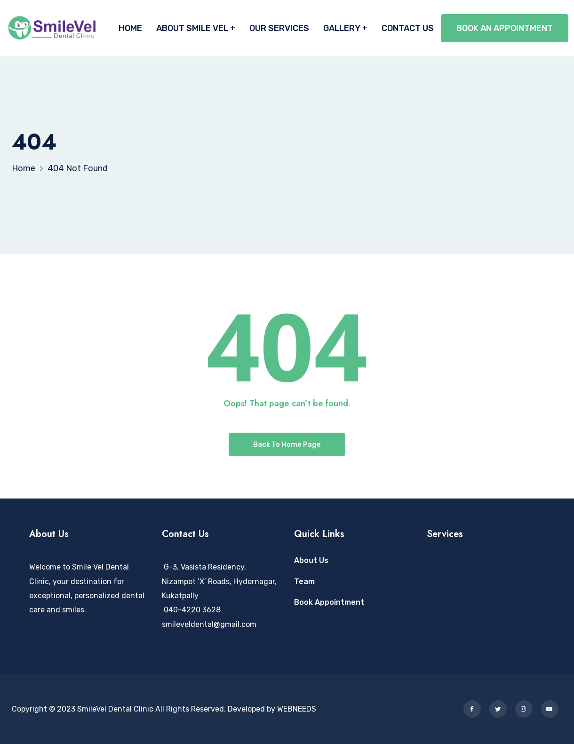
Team (304, 581)
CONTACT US (408, 28)
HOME (130, 28)
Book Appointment (329, 602)
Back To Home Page (287, 444)
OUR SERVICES (279, 28)
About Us (311, 560)
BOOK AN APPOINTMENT (504, 28)
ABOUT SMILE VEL (192, 28)
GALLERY (341, 28)
